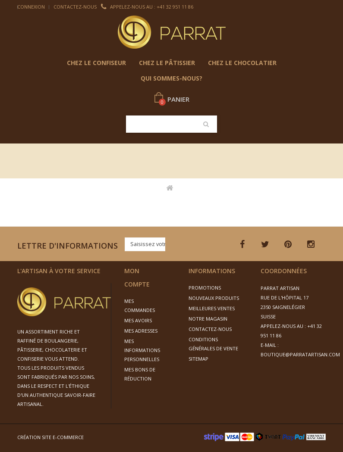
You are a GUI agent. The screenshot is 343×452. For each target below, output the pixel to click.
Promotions (205, 287)
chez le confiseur (96, 63)
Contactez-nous (75, 6)
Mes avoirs (138, 320)
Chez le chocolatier (242, 63)
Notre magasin (208, 318)
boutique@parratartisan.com (300, 354)
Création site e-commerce (50, 437)
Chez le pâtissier (167, 63)
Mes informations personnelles (142, 350)
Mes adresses (140, 330)
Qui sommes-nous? (171, 78)
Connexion (31, 6)
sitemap (198, 358)
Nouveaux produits (214, 298)
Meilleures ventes (212, 308)
